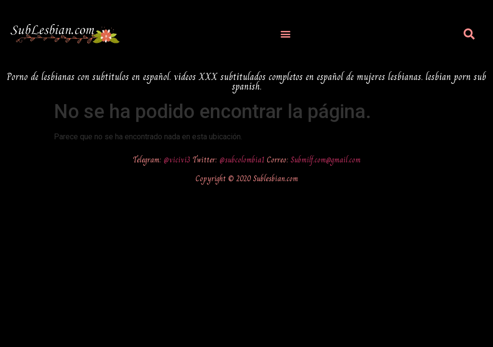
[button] (286, 34)
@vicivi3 (178, 160)
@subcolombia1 (243, 160)
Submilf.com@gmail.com (326, 160)
